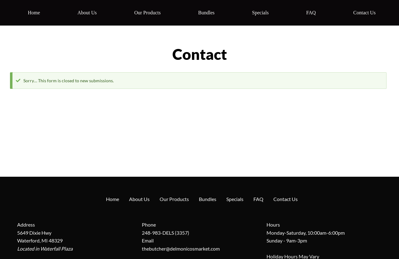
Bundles (206, 12)
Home (34, 12)
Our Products (147, 12)
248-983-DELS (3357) (165, 233)
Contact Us (364, 12)
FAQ (311, 12)
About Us (87, 12)
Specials (260, 12)
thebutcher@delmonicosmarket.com (181, 249)
